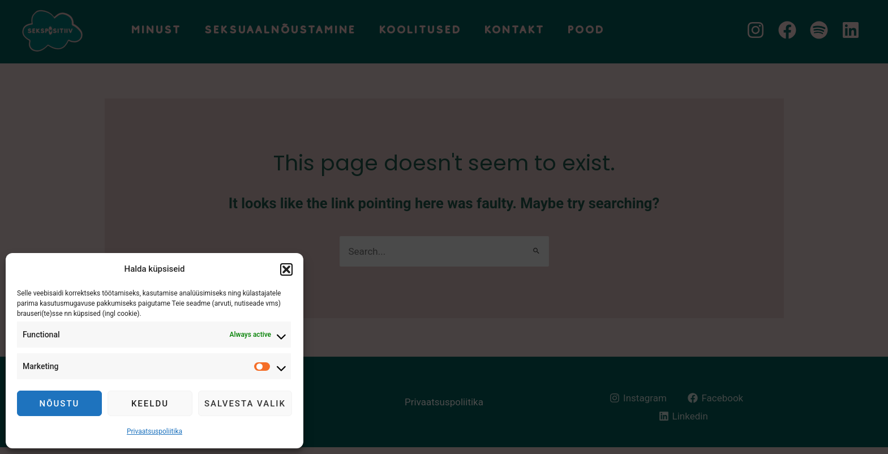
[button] (286, 269)
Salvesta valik (245, 404)
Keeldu (150, 404)
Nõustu (60, 404)
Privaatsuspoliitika (154, 431)
